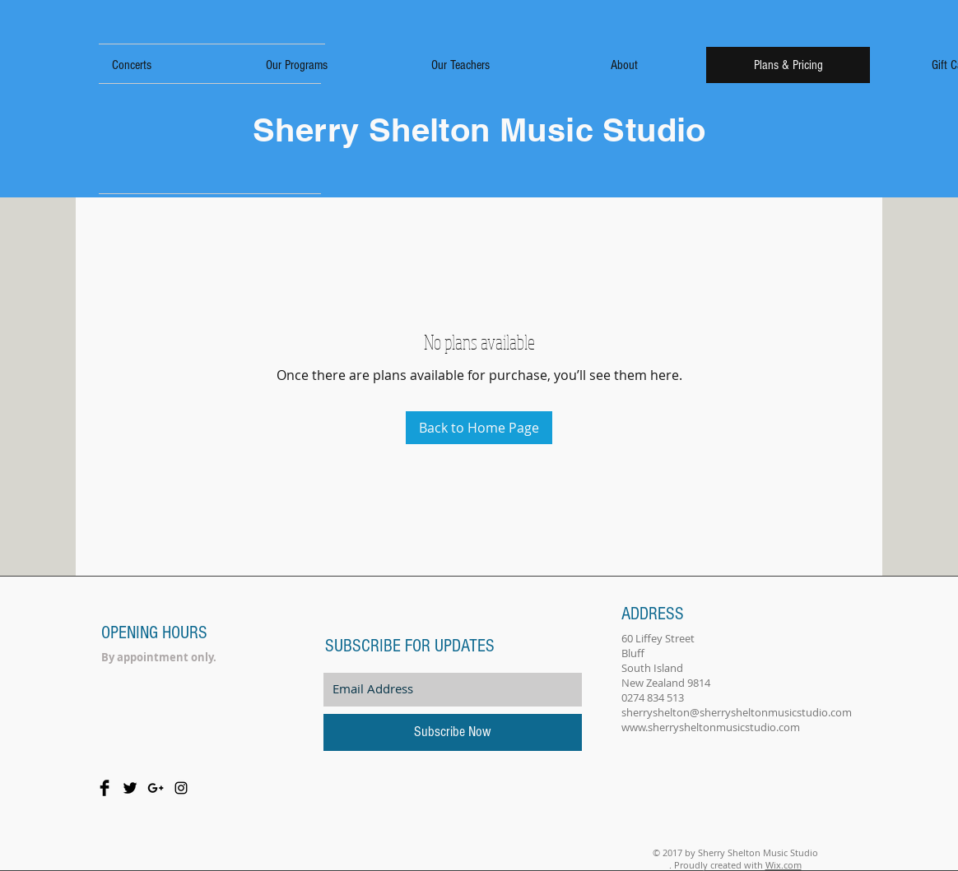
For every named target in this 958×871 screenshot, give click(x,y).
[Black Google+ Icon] (155, 788)
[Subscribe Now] (452, 732)
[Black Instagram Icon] (181, 788)
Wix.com (783, 865)
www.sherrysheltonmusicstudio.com (710, 727)
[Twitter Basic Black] (130, 788)
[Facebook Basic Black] (104, 788)
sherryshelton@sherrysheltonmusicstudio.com (736, 712)
